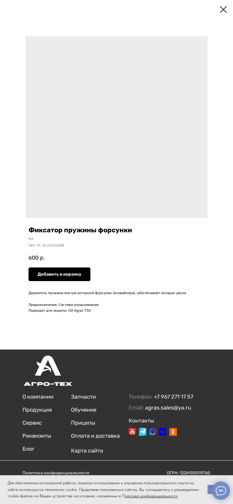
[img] (132, 432)
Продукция (37, 409)
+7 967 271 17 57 (173, 396)
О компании (37, 396)
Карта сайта (87, 450)
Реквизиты (36, 436)
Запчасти (83, 396)
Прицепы (83, 422)
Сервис (32, 422)
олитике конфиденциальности (151, 495)
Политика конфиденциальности (55, 473)
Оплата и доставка (95, 436)
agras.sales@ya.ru (168, 407)
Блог (28, 449)
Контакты (141, 420)
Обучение (83, 409)
